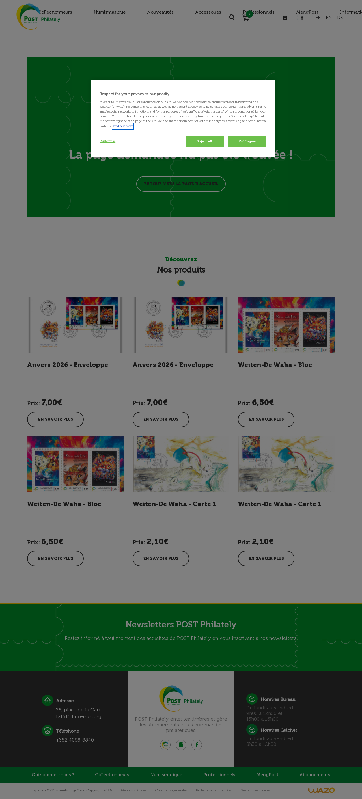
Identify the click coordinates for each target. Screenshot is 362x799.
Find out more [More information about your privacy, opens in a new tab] (123, 126)
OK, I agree (247, 141)
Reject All (204, 141)
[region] (183, 118)
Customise (107, 141)
